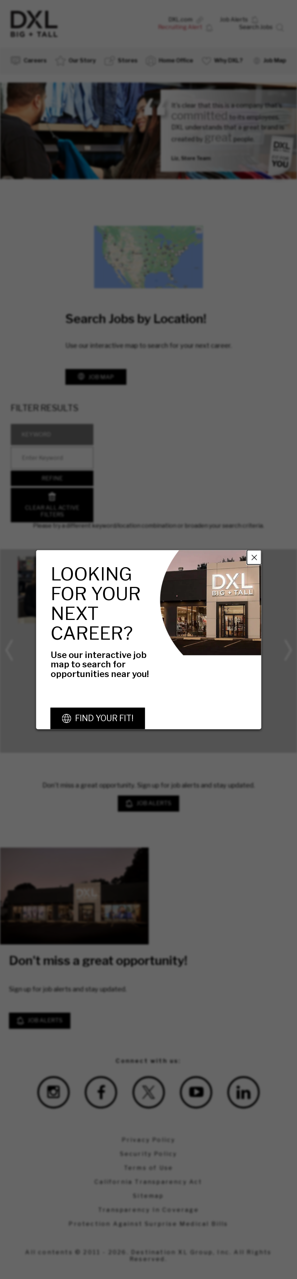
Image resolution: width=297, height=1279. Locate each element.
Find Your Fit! (104, 718)
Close (254, 557)
